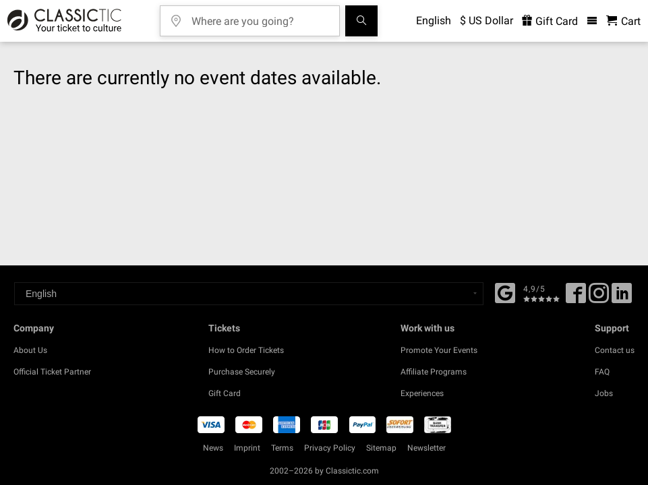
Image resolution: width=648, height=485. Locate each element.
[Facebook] (505, 292)
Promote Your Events (439, 350)
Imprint (247, 448)
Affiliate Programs (434, 372)
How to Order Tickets (246, 350)
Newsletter (426, 448)
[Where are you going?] (260, 16)
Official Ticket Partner (52, 372)
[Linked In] (622, 297)
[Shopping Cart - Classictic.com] (623, 21)
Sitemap (381, 448)
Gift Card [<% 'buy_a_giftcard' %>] (550, 21)
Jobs (604, 393)
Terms (282, 448)
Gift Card (224, 393)
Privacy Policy (329, 448)
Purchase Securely (241, 372)
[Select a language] (248, 293)
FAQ (602, 372)
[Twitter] (599, 297)
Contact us (615, 350)
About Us (30, 350)
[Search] (361, 20)
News (213, 448)
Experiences (422, 393)
